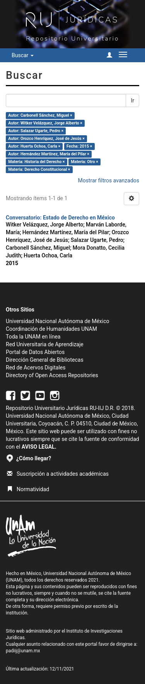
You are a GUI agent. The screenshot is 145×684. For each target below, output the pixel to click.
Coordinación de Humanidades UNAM (51, 329)
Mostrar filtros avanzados (108, 180)
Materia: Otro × (84, 161)
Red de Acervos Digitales (35, 367)
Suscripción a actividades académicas (58, 474)
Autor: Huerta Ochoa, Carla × (34, 146)
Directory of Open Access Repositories (52, 375)
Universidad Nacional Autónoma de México (57, 321)
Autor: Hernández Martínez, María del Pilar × (48, 154)
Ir (132, 100)
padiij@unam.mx (23, 650)
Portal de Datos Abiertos (35, 352)
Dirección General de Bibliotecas (45, 360)
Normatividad (28, 489)
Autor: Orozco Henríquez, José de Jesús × (46, 138)
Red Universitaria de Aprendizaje (45, 344)
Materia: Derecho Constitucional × (39, 169)
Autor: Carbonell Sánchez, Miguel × (40, 115)
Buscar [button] (23, 55)
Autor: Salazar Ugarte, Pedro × (35, 130)
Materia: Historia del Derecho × (36, 161)
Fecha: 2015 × (79, 146)
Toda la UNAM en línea (33, 336)
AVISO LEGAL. (39, 447)
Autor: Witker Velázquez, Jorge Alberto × (45, 123)
